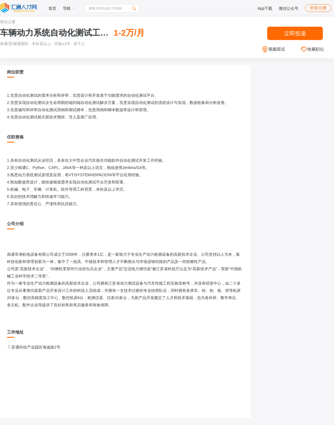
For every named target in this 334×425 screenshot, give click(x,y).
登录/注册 (318, 8)
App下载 (264, 8)
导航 (69, 8)
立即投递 (295, 33)
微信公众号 (288, 8)
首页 (52, 8)
